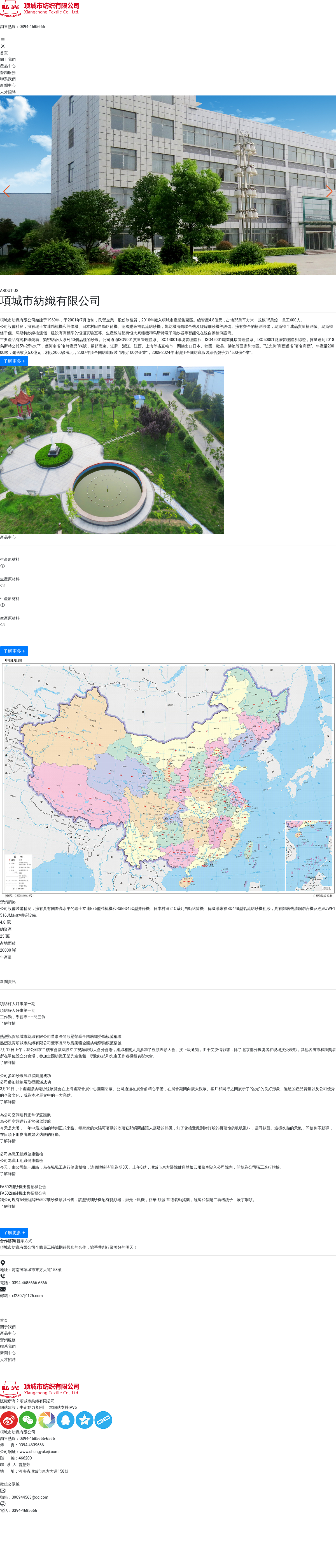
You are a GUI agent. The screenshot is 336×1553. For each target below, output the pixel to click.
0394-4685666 (32, 26)
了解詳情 (8, 1023)
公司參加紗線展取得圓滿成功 (25, 1075)
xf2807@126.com (27, 1295)
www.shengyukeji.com (39, 1451)
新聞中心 (8, 1353)
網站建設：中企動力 (17, 1407)
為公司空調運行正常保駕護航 (25, 1115)
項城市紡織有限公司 (40, 280)
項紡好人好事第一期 (17, 1003)
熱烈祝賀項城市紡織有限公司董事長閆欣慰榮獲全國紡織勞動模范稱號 (61, 1036)
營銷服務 (8, 1340)
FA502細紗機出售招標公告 (23, 1187)
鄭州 (40, 1407)
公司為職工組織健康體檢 (21, 1154)
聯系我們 (8, 1346)
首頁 (4, 1320)
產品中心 (8, 1333)
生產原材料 (10, 559)
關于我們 (8, 1327)
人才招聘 (8, 1359)
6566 (42, 1283)
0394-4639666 (31, 1445)
